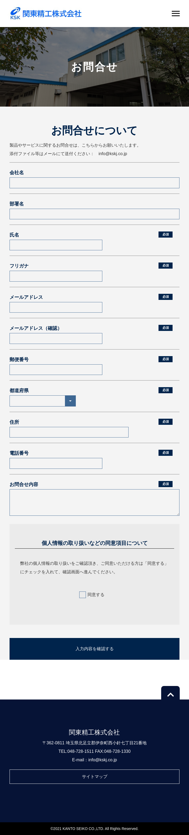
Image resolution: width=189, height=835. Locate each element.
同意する (95, 594)
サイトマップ (94, 776)
